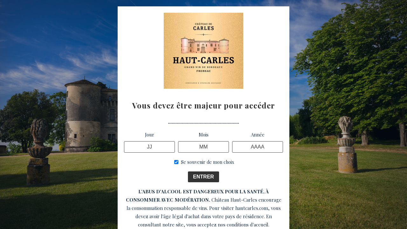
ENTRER (203, 176)
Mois (204, 134)
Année (258, 134)
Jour (149, 134)
